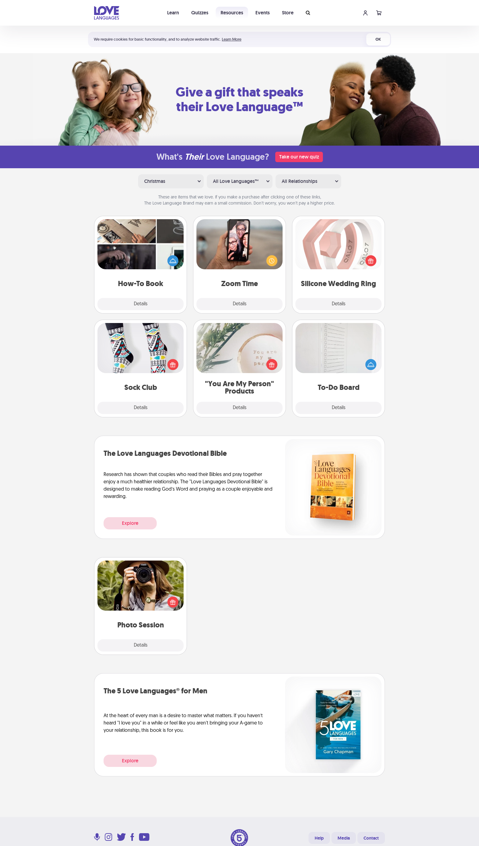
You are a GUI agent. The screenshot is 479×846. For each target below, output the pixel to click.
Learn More (231, 39)
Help (319, 838)
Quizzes (199, 12)
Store (288, 12)
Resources (232, 12)
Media (344, 838)
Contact (371, 838)
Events (262, 12)
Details (141, 304)
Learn (173, 12)
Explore (130, 523)
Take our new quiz (299, 157)
